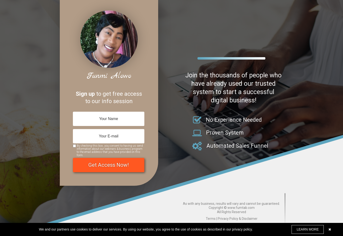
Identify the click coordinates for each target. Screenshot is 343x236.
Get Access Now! (108, 165)
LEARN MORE (308, 229)
